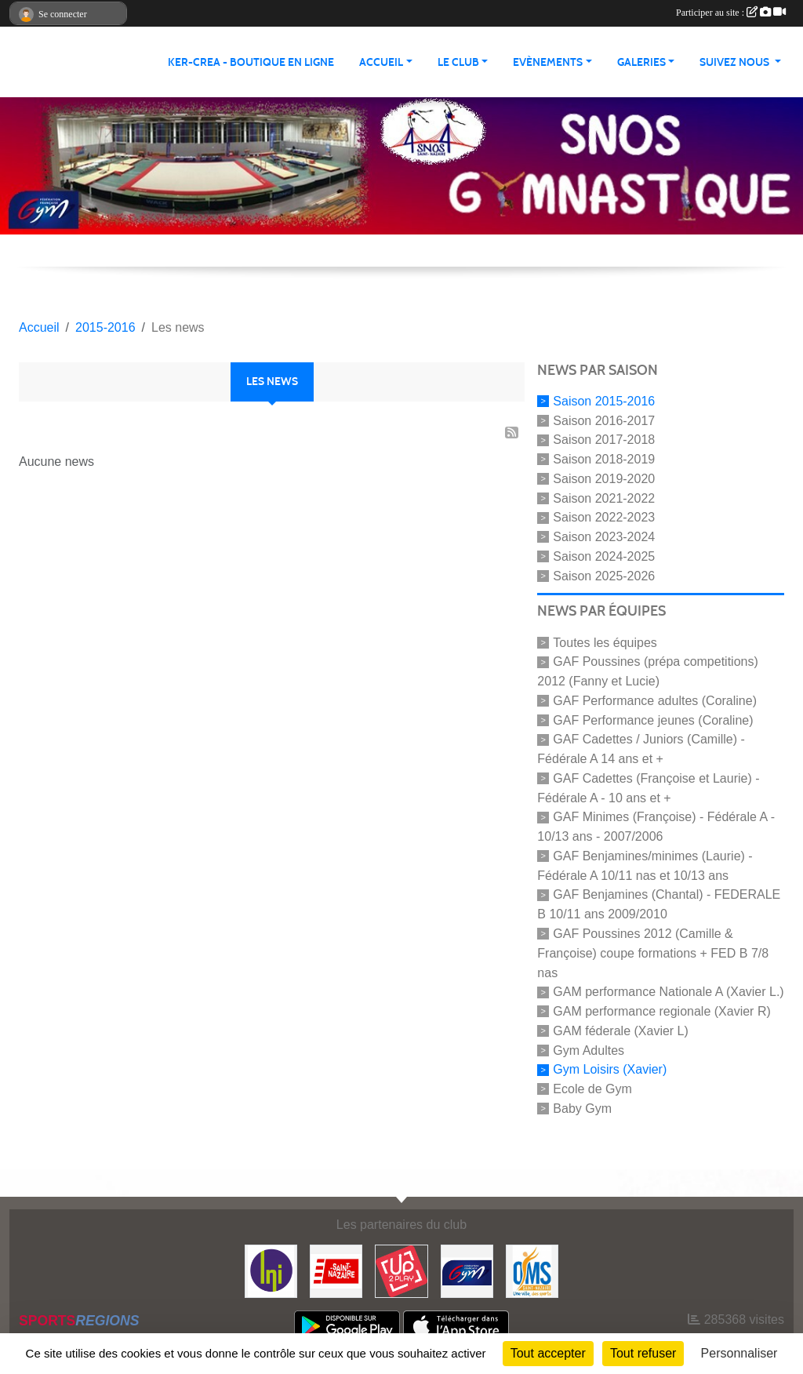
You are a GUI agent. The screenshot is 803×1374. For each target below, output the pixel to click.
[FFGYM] (467, 1270)
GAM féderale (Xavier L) (621, 1031)
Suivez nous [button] (735, 62)
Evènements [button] (548, 62)
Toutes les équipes (605, 642)
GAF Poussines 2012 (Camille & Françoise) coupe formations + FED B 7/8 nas (652, 953)
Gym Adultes (588, 1049)
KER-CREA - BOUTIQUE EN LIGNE (251, 62)
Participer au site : (731, 12)
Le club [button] (458, 62)
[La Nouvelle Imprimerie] (271, 1270)
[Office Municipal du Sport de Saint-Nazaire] (532, 1270)
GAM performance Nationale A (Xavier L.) (668, 991)
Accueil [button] (381, 62)
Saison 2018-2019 (604, 459)
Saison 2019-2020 (604, 478)
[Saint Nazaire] (336, 1270)
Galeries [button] (641, 62)
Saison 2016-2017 (604, 420)
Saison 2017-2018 (604, 439)
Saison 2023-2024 (604, 536)
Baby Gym (582, 1108)
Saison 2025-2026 (604, 575)
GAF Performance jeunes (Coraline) (653, 719)
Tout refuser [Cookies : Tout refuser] (643, 1353)
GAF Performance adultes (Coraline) (655, 700)
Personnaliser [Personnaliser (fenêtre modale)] (739, 1353)
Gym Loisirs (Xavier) (610, 1069)
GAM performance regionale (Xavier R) (661, 1011)
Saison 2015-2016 (604, 401)
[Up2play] (401, 1270)
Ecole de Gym (592, 1089)
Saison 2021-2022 (604, 497)
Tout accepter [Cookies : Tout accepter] (548, 1353)
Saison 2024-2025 (604, 556)
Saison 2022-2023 (604, 517)
